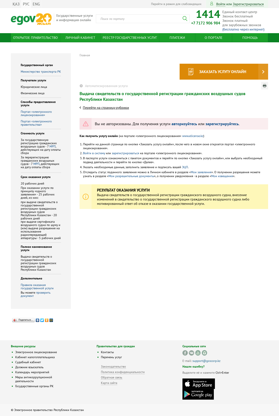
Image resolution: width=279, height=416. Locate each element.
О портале (214, 37)
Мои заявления (201, 172)
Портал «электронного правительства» (36, 123)
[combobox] (143, 18)
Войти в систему (94, 153)
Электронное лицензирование (36, 352)
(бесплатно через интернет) (243, 29)
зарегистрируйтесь (222, 123)
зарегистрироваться (248, 4)
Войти (220, 4)
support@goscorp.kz (206, 361)
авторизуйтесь (184, 123)
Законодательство (113, 366)
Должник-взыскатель (29, 367)
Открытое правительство (35, 37)
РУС (26, 4)
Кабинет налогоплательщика (35, 357)
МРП (52, 146)
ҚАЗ (16, 4)
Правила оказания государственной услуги (37, 286)
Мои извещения (222, 176)
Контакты (107, 352)
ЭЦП (185, 167)
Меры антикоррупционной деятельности (33, 379)
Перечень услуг (111, 357)
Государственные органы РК (34, 386)
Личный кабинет (80, 37)
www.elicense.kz (192, 136)
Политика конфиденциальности (123, 372)
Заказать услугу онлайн (222, 71)
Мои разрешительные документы (131, 176)
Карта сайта (109, 383)
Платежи (177, 37)
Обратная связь (111, 377)
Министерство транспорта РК (41, 72)
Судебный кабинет (28, 362)
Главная (85, 55)
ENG (36, 4)
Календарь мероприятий (32, 372)
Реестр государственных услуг (130, 37)
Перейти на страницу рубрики (106, 107)
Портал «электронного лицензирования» (36, 113)
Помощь (250, 37)
